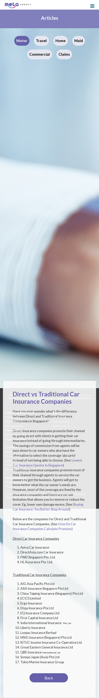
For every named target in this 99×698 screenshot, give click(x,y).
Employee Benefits (15, 439)
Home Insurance (14, 421)
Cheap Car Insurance (16, 482)
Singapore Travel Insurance (20, 486)
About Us (10, 451)
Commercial (39, 54)
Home (60, 40)
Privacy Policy (13, 465)
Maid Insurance (14, 430)
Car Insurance (13, 417)
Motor (21, 40)
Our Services (12, 456)
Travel (41, 40)
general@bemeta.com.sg (73, 493)
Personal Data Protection (18, 469)
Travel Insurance (14, 425)
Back (48, 678)
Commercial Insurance (17, 434)
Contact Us (11, 460)
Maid (78, 40)
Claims (64, 54)
